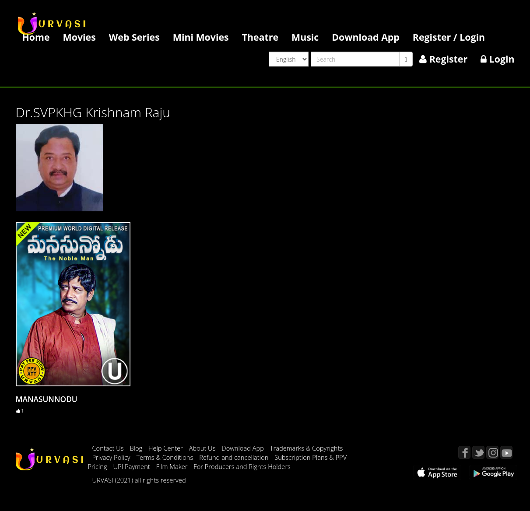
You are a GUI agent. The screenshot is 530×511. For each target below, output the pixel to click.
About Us (203, 448)
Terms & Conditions (165, 457)
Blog (136, 448)
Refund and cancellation (234, 457)
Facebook (464, 452)
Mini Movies (201, 37)
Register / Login (449, 37)
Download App (366, 37)
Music (305, 37)
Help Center (165, 448)
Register (443, 58)
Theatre (260, 37)
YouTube (506, 452)
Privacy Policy (112, 457)
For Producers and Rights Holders (242, 466)
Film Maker (173, 466)
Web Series (134, 37)
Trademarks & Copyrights (306, 448)
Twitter (478, 452)
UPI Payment (132, 466)
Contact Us (108, 448)
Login (497, 58)
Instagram (492, 452)
